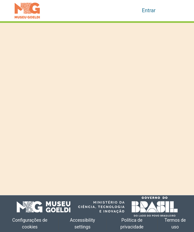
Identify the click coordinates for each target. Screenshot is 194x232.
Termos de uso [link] (175, 223)
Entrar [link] (149, 10)
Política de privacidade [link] (132, 223)
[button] (27, 11)
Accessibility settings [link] (82, 223)
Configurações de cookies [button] (30, 223)
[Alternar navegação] (171, 11)
